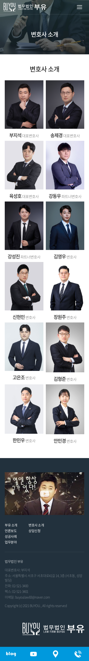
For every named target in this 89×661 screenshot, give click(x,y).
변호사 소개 (36, 525)
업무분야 (11, 542)
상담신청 (34, 530)
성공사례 (11, 536)
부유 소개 (11, 525)
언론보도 (11, 530)
